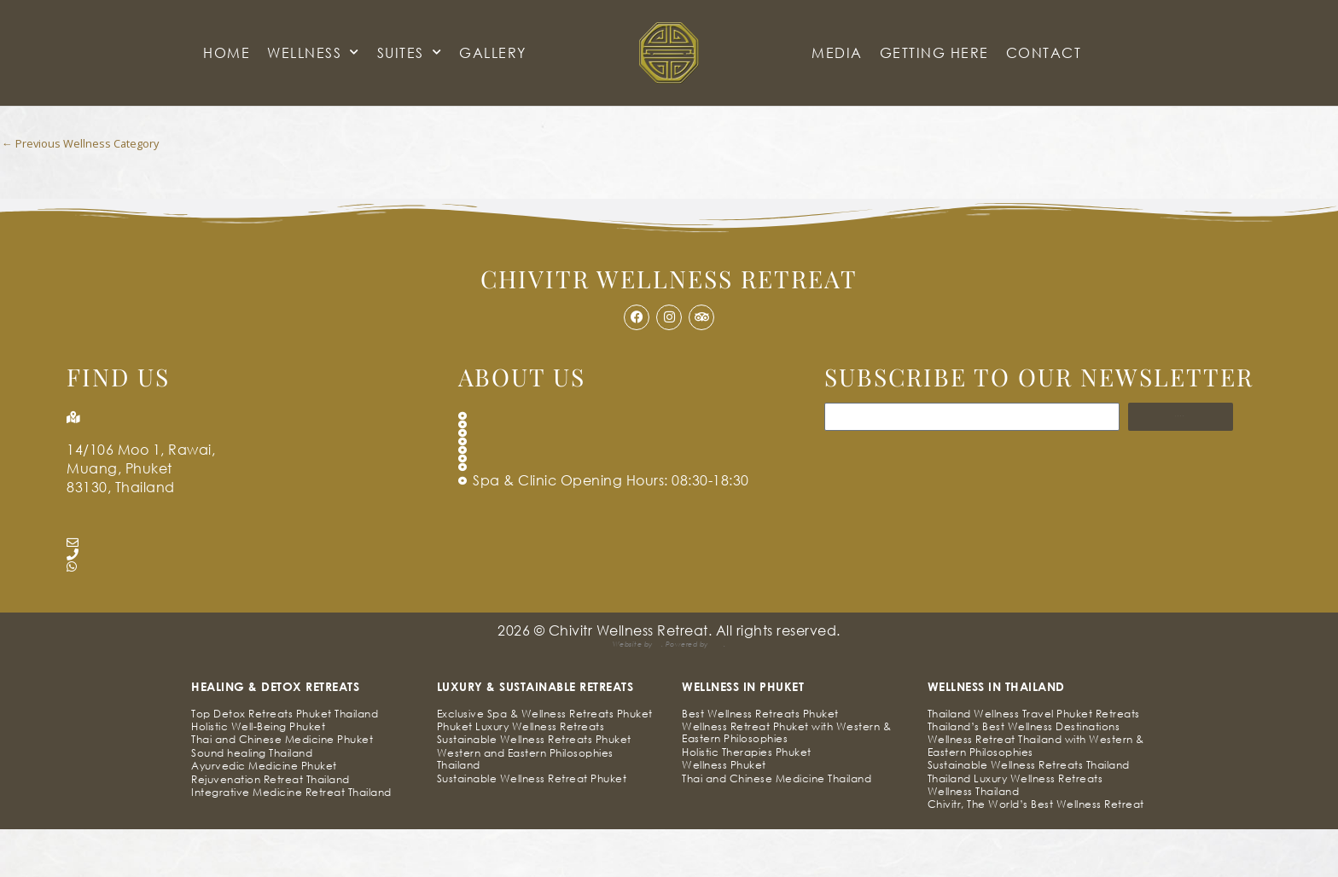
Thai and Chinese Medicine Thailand (776, 826)
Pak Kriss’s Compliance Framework (741, 692)
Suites (410, 52)
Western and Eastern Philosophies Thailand (525, 806)
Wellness (313, 52)
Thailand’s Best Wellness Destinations (1024, 775)
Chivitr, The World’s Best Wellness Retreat (1036, 852)
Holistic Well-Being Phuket (258, 775)
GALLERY (492, 52)
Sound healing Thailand (251, 800)
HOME (226, 52)
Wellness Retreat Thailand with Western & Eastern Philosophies (1036, 793)
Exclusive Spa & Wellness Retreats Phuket (545, 761)
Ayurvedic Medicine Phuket (264, 814)
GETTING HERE (934, 52)
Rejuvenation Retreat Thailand (270, 827)
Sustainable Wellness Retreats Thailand (1029, 813)
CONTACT (1044, 52)
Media (837, 52)
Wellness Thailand (974, 839)
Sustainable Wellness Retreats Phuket (534, 787)
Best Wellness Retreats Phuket (760, 761)
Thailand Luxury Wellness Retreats (1015, 826)
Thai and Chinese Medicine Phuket (282, 787)
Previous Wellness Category (86, 144)
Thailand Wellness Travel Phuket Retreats (1034, 761)
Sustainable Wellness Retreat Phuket (532, 826)
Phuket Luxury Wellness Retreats (521, 775)
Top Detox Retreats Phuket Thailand (284, 761)
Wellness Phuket (724, 813)
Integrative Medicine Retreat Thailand (291, 839)
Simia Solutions (602, 692)
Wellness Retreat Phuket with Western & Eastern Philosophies (786, 781)
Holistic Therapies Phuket (747, 799)
